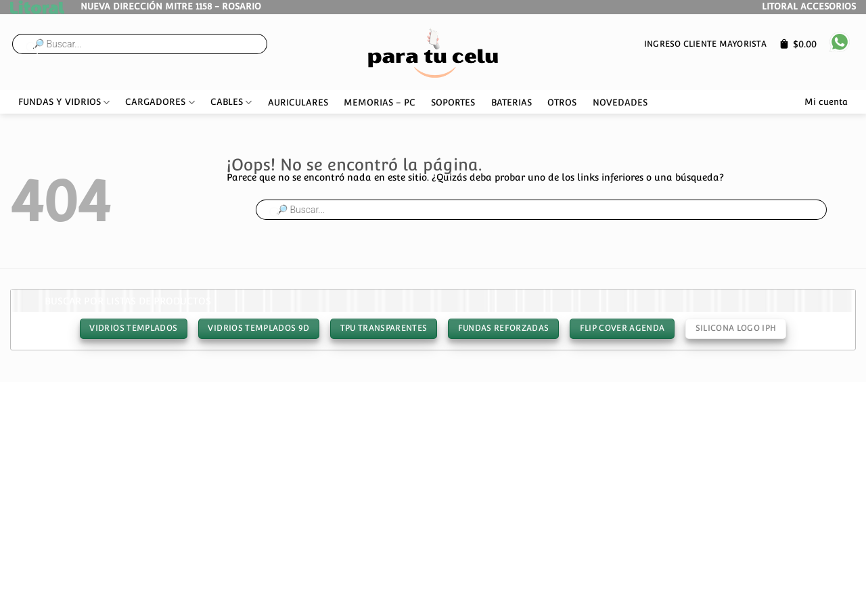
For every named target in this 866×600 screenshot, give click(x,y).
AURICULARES (298, 102)
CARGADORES (159, 102)
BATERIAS (511, 102)
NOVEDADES (620, 102)
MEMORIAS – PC (379, 102)
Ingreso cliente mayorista (705, 44)
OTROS (561, 102)
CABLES (231, 102)
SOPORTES (453, 102)
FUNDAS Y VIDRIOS (64, 102)
